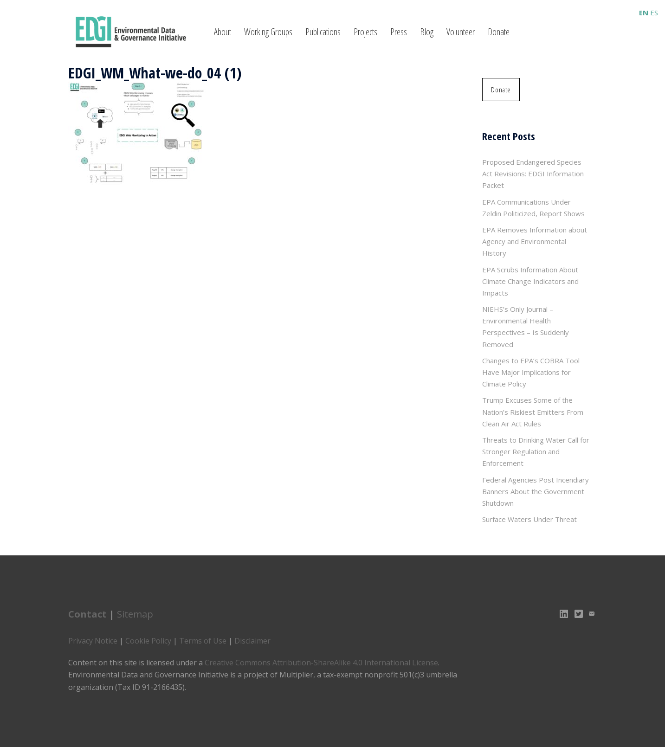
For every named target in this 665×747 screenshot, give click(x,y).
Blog (426, 32)
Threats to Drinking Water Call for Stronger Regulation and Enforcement (535, 451)
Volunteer (460, 32)
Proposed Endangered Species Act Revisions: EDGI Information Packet (533, 173)
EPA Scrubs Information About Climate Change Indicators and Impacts (530, 281)
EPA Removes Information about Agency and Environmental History (534, 241)
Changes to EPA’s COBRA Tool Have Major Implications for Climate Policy (531, 372)
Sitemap (135, 614)
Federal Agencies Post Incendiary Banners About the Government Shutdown (535, 491)
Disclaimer (252, 641)
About (222, 32)
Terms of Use (202, 641)
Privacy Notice (92, 641)
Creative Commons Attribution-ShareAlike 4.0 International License (321, 662)
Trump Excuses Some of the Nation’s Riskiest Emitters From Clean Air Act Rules (532, 411)
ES (654, 12)
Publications (323, 32)
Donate (499, 32)
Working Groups (268, 32)
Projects (365, 32)
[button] (501, 89)
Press (398, 32)
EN (643, 12)
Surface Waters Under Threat (529, 519)
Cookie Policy (148, 641)
